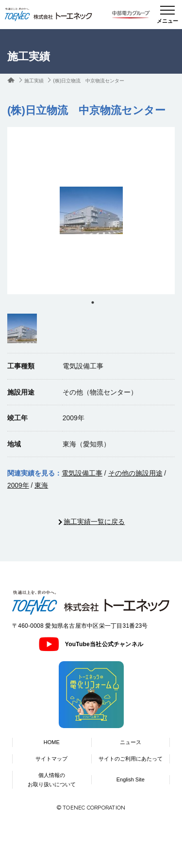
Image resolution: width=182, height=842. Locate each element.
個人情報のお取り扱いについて (52, 779)
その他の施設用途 (135, 473)
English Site (130, 779)
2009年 (18, 485)
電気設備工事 (82, 473)
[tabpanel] (91, 210)
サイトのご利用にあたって (131, 759)
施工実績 (34, 80)
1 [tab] (93, 302)
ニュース (130, 742)
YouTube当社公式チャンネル (91, 644)
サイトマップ (51, 759)
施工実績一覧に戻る (94, 521)
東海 (41, 485)
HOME (52, 742)
